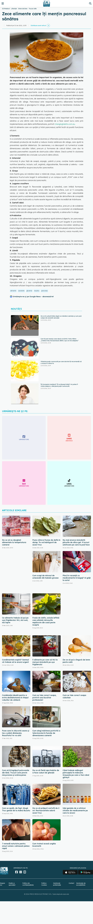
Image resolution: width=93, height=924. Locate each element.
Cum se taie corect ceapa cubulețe (74, 696)
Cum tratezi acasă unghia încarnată (44, 844)
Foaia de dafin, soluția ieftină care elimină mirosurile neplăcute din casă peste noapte (45, 621)
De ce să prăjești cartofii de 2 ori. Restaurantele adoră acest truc (45, 810)
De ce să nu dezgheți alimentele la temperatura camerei (14, 542)
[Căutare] (90, 3)
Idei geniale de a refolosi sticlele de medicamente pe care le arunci (75, 810)
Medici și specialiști (12, 884)
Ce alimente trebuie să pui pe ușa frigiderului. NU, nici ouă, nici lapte (15, 620)
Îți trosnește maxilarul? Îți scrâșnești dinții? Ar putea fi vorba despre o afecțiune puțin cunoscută (59, 385)
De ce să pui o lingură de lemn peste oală (76, 661)
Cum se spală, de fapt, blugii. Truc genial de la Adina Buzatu (16, 809)
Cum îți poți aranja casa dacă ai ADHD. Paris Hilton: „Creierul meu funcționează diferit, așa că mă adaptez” (60, 340)
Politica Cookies (44, 884)
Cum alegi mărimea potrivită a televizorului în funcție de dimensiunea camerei (46, 733)
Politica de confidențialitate (28, 884)
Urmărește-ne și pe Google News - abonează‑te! (33, 296)
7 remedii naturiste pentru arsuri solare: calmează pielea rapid (15, 846)
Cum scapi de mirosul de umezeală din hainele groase (45, 576)
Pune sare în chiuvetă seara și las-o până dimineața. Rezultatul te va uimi (15, 733)
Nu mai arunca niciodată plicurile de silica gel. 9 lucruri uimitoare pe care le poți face (76, 542)
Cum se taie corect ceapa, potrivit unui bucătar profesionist (44, 697)
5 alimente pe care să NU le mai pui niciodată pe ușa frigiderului (45, 662)
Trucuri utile (33, 9)
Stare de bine (22, 9)
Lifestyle (14, 9)
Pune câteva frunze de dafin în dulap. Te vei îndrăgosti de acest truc (46, 542)
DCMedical (6, 9)
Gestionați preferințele (57, 884)
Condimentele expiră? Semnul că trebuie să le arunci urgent (15, 661)
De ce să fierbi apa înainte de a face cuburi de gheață (45, 771)
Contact (71, 883)
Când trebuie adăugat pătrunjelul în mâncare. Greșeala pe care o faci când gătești (76, 774)
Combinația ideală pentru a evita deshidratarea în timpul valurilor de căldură (15, 697)
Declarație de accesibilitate (80, 884)
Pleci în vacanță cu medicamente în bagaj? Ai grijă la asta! (77, 577)
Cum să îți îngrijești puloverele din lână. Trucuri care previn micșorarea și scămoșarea (15, 772)
